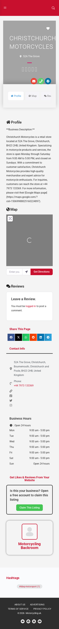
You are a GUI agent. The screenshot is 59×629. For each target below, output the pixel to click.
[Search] (53, 8)
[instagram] (34, 621)
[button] (11, 337)
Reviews (15, 286)
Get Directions (42, 271)
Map (11, 209)
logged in (31, 306)
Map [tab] (32, 95)
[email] (23, 621)
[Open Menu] (5, 7)
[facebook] (28, 621)
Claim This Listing (30, 507)
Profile (14, 122)
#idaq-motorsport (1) (29, 586)
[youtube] (40, 621)
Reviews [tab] (50, 95)
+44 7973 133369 (24, 385)
